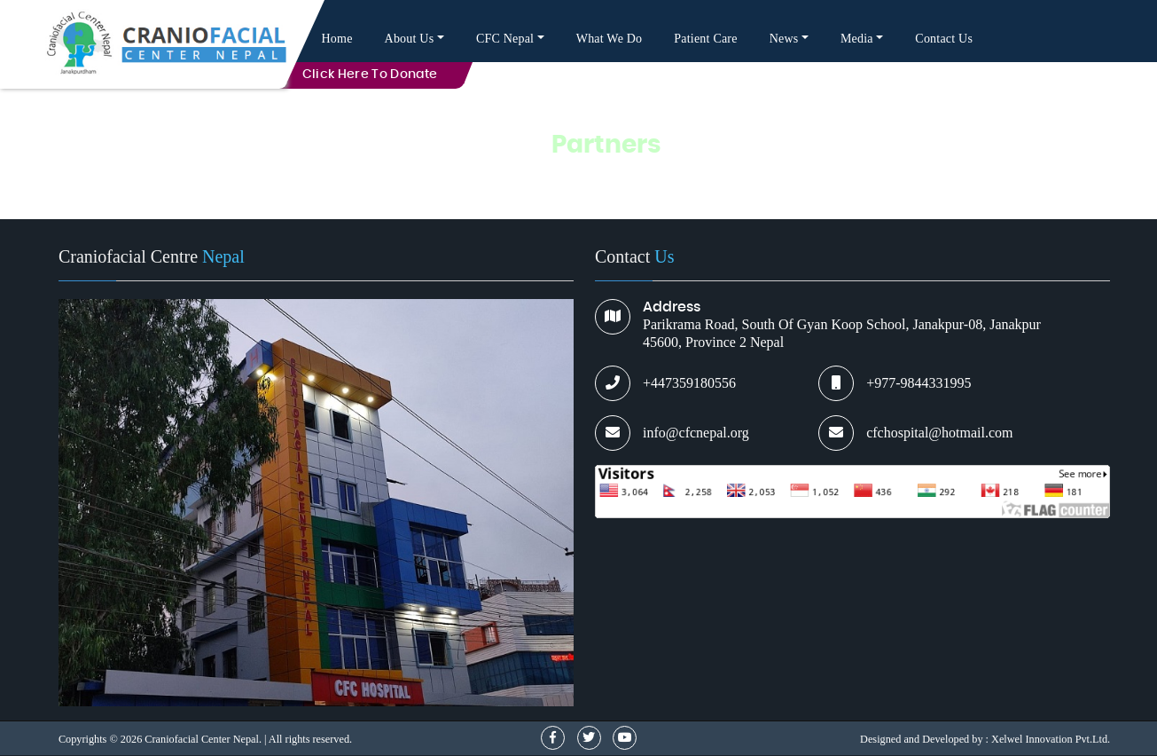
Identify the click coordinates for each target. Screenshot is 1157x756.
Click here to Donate (370, 74)
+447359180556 (689, 382)
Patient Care (705, 38)
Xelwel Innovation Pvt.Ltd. (1050, 739)
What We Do (609, 38)
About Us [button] (409, 38)
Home (337, 38)
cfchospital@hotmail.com (939, 432)
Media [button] (856, 38)
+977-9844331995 (918, 382)
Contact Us (944, 38)
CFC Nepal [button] (505, 38)
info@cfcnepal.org (696, 432)
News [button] (784, 38)
